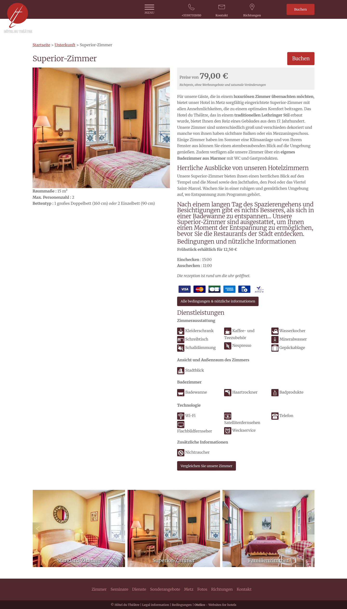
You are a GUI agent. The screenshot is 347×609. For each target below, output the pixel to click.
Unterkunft (65, 44)
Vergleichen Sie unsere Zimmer (206, 466)
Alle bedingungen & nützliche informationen (217, 301)
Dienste (139, 589)
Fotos (202, 589)
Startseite (41, 44)
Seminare (119, 589)
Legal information (155, 605)
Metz (189, 589)
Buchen (300, 9)
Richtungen (222, 589)
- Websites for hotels (215, 605)
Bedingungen (182, 605)
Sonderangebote (165, 589)
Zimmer (99, 589)
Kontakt (244, 589)
